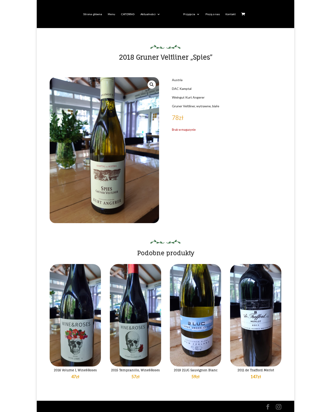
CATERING (128, 14)
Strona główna (92, 14)
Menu (111, 14)
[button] (152, 84)
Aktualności (148, 14)
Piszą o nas (212, 14)
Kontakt (230, 14)
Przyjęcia (189, 14)
